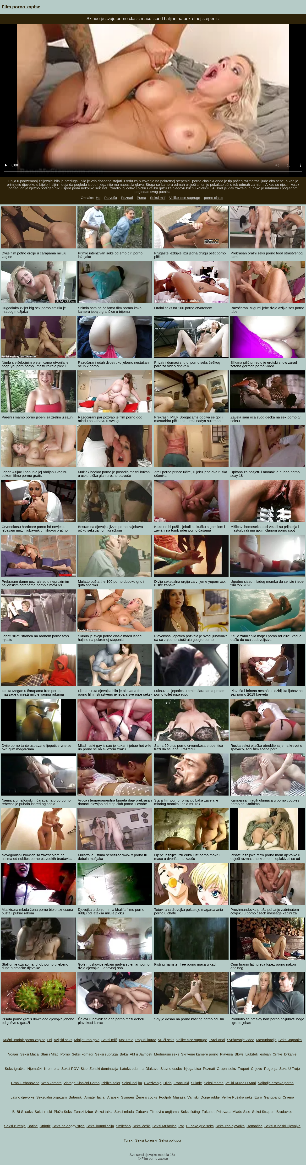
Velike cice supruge (184, 198)
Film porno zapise (21, 6)
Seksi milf (157, 198)
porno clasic (213, 198)
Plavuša (110, 198)
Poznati (127, 198)
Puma (141, 198)
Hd (98, 198)
